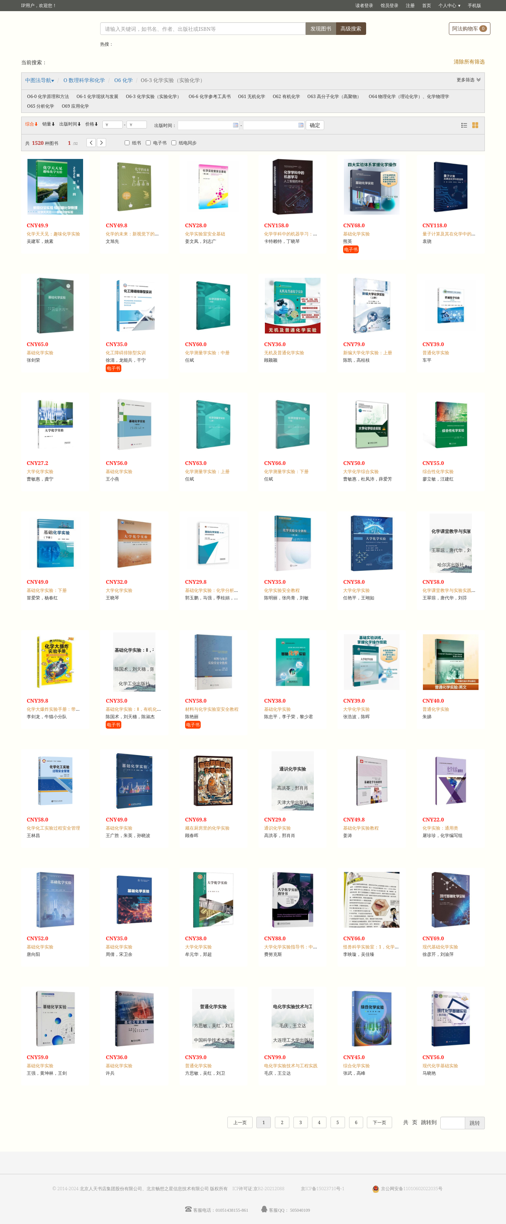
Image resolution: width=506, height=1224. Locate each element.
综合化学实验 (356, 1065)
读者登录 (364, 5)
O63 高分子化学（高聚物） (334, 96)
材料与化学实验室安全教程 (212, 709)
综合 (32, 124)
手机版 (474, 5)
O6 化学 (123, 80)
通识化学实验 (277, 828)
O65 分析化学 (40, 106)
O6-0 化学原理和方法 (48, 96)
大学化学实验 (40, 471)
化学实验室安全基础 (205, 234)
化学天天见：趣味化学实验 (53, 234)
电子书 (156, 143)
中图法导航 (38, 80)
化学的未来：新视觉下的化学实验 (139, 234)
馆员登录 (389, 5)
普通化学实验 (436, 352)
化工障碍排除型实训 (126, 352)
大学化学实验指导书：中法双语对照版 (302, 947)
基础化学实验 (356, 234)
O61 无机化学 (251, 96)
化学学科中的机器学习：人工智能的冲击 (304, 234)
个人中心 (447, 5)
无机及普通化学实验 (284, 352)
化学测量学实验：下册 (286, 471)
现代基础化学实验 (440, 947)
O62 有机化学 (286, 96)
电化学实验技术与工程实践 (291, 1065)
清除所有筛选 (469, 61)
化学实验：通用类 (440, 828)
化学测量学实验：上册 (207, 471)
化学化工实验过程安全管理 (53, 828)
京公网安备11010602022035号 (412, 1188)
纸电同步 (184, 143)
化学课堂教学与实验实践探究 (451, 590)
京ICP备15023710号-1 (323, 1188)
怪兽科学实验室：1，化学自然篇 (375, 947)
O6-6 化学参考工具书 (210, 96)
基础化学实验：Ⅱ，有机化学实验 (138, 709)
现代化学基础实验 (440, 1065)
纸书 (133, 143)
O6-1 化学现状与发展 (97, 96)
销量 (49, 124)
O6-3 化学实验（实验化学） (153, 96)
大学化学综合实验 (361, 471)
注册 (410, 5)
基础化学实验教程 (361, 828)
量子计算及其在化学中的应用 (451, 234)
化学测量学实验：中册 (207, 352)
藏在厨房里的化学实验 (207, 828)
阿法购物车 (469, 28)
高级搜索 (351, 28)
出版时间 (70, 124)
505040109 (300, 1210)
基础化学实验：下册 (47, 590)
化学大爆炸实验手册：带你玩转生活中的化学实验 (76, 709)
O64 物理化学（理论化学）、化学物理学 (409, 96)
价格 (89, 123)
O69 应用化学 (75, 106)
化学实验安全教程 (282, 590)
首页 (426, 5)
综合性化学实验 (438, 471)
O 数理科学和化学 (84, 80)
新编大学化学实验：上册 (367, 352)
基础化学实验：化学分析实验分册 (218, 590)
